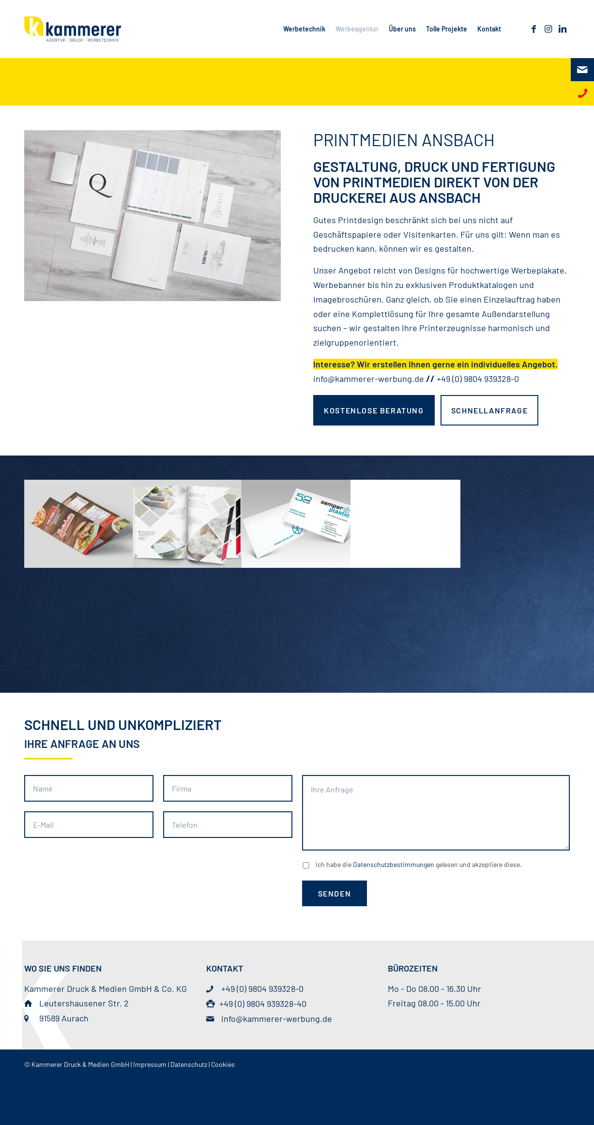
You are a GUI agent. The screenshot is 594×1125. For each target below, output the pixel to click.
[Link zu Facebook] (533, 28)
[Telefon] (582, 93)
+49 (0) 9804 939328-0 (478, 378)
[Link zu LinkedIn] (562, 28)
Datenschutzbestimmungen (393, 864)
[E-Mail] (582, 69)
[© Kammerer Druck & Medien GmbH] (72, 29)
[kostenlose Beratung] (373, 410)
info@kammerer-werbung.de (368, 378)
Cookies (223, 1064)
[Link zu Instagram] (548, 28)
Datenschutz (188, 1064)
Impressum (150, 1064)
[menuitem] (304, 29)
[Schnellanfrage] (489, 410)
